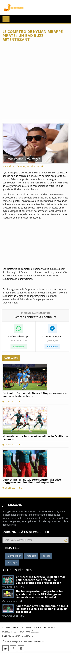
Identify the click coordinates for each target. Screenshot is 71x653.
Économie (49, 627)
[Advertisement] (35, 80)
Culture (26, 627)
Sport (16, 627)
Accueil (6, 627)
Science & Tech (10, 631)
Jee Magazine (13, 7)
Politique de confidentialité (17, 635)
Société (37, 627)
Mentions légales (29, 631)
